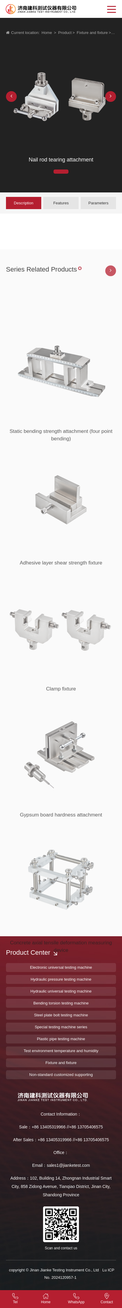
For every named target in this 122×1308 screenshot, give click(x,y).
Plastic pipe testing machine (61, 1039)
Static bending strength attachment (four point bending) (61, 478)
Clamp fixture (61, 730)
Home (47, 32)
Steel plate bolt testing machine (61, 1015)
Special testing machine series (61, 1027)
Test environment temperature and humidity (61, 1051)
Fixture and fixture (92, 32)
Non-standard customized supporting (61, 1074)
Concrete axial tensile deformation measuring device (61, 990)
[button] (11, 96)
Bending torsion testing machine (61, 1003)
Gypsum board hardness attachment (61, 856)
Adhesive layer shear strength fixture (61, 604)
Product (65, 32)
